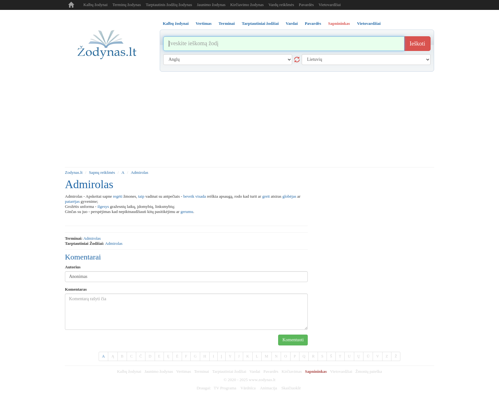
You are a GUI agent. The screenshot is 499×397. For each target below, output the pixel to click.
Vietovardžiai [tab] (369, 23)
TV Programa (225, 388)
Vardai (255, 371)
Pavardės (306, 4)
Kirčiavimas (292, 371)
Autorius (73, 267)
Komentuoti (293, 339)
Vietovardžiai (330, 4)
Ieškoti (417, 43)
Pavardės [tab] (313, 23)
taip (141, 196)
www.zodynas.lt (262, 379)
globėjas (289, 196)
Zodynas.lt (73, 172)
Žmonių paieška (368, 371)
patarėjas (72, 201)
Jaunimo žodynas (211, 4)
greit (266, 196)
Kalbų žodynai (95, 4)
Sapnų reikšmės (102, 172)
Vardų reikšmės (281, 4)
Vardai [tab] (292, 23)
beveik (188, 196)
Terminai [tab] (227, 23)
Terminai (201, 371)
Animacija (268, 388)
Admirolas (139, 172)
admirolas (92, 238)
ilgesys (103, 206)
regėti (118, 196)
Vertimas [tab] (204, 23)
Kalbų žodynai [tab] (176, 23)
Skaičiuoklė (291, 388)
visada (200, 196)
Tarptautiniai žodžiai (229, 371)
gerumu (186, 211)
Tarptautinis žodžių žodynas (169, 4)
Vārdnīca (248, 388)
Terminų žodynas (126, 4)
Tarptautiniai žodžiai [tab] (260, 23)
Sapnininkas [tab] (339, 23)
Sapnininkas (316, 371)
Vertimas (183, 371)
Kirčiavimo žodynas (247, 4)
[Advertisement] (249, 119)
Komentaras (76, 289)
